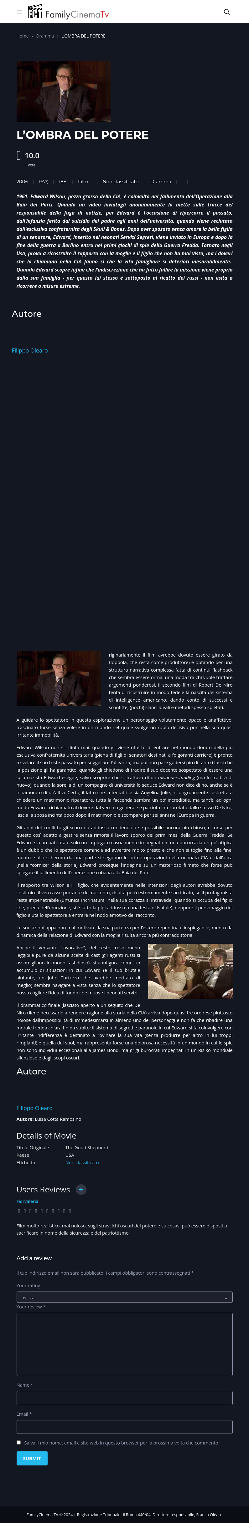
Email (24, 1414)
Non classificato (120, 182)
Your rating (28, 1285)
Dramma (45, 36)
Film (83, 182)
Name (25, 1385)
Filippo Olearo (30, 350)
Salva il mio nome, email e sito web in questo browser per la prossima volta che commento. (121, 1442)
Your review (31, 1306)
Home (23, 36)
